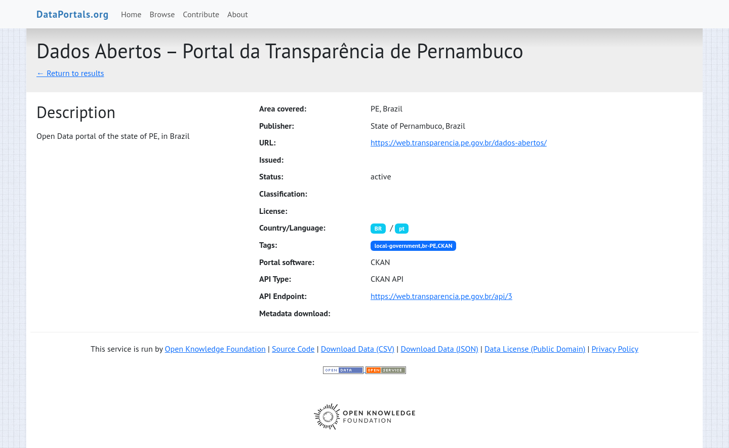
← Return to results (70, 73)
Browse (162, 14)
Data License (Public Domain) (534, 349)
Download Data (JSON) (439, 349)
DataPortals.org (72, 14)
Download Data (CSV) (357, 349)
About (237, 14)
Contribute (201, 14)
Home (131, 14)
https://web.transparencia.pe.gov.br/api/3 (441, 296)
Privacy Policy (615, 349)
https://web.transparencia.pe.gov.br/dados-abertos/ (459, 142)
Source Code (293, 349)
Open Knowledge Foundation (215, 349)
